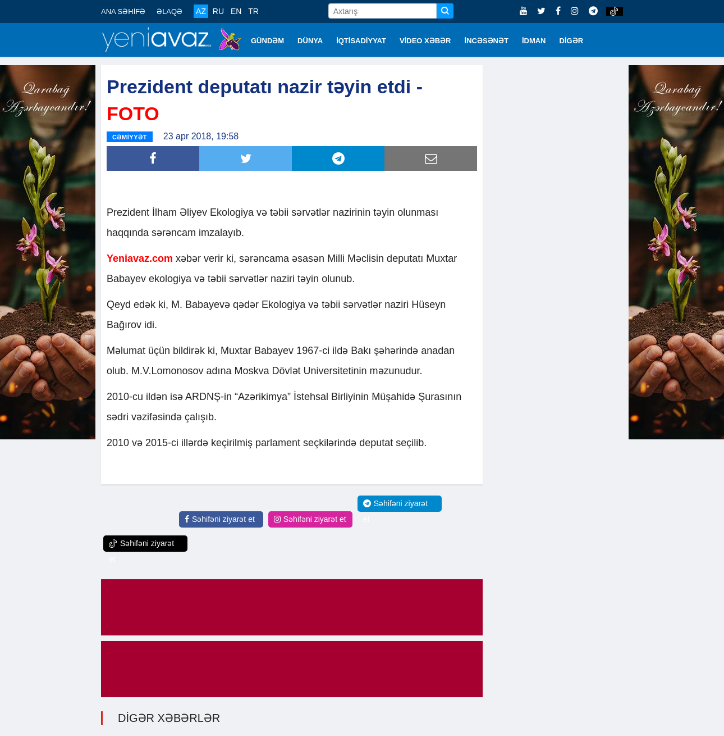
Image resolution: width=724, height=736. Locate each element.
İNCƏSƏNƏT (486, 41)
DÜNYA (310, 41)
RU (218, 11)
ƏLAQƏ (169, 11)
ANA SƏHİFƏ (123, 11)
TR (253, 11)
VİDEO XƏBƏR (425, 41)
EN (236, 11)
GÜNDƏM (267, 41)
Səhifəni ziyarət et (220, 519)
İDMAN (534, 41)
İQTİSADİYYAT (361, 41)
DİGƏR (572, 41)
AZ (201, 11)
